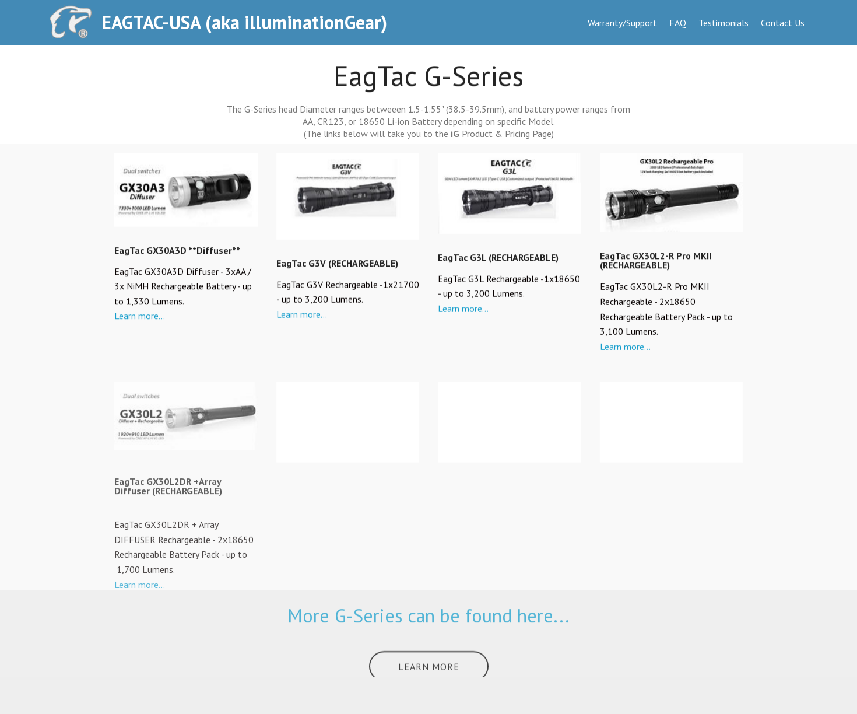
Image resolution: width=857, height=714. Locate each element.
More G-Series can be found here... (428, 623)
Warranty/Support (622, 23)
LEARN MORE (428, 671)
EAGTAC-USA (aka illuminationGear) (244, 22)
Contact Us (783, 23)
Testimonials (723, 23)
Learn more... (139, 317)
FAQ (677, 23)
